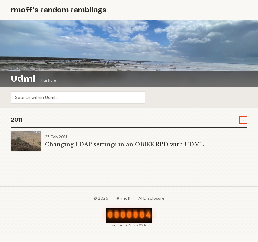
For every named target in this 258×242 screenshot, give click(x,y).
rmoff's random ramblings (59, 9)
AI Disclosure (151, 198)
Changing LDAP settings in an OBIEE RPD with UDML (124, 144)
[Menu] (240, 10)
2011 (17, 119)
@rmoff (123, 198)
